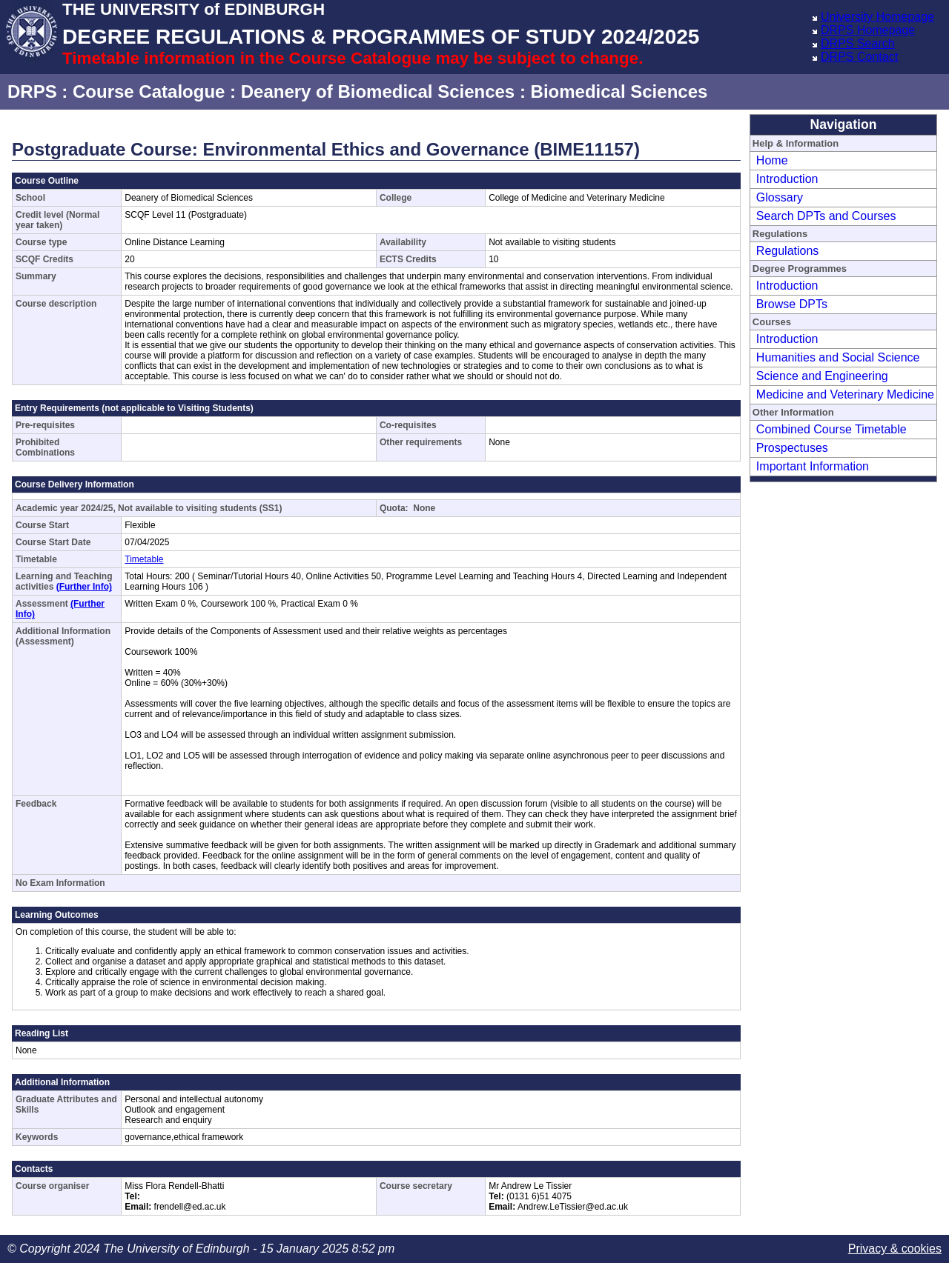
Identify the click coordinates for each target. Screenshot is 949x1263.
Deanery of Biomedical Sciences (378, 91)
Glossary (779, 197)
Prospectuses (792, 447)
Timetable (144, 559)
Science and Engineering (822, 376)
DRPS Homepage (868, 30)
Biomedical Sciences (619, 91)
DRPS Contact (859, 56)
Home (772, 160)
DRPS (32, 91)
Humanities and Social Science (838, 357)
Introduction (787, 179)
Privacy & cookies (895, 1248)
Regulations (787, 250)
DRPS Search (858, 43)
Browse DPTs (791, 304)
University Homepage (877, 16)
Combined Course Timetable (831, 429)
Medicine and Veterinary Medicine (845, 394)
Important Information (812, 466)
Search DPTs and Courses (826, 216)
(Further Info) (84, 586)
